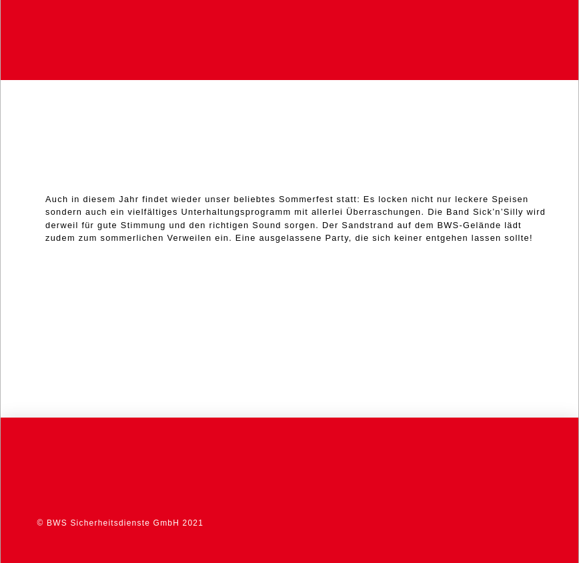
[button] (538, 40)
